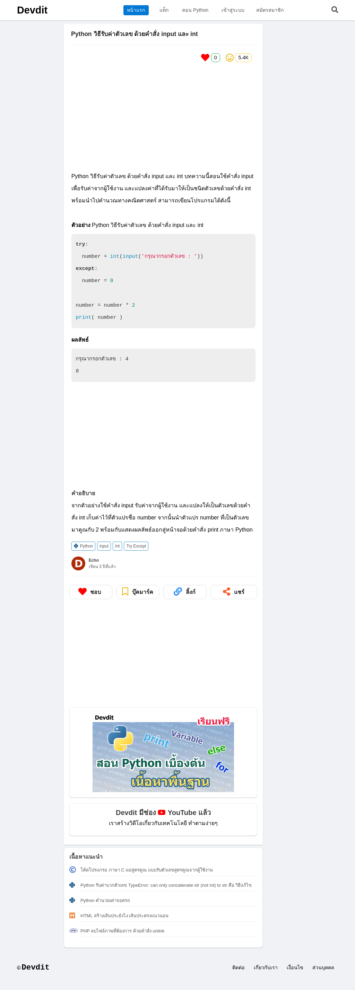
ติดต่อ (238, 967)
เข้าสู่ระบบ (233, 10)
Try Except (136, 546)
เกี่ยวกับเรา (266, 967)
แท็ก (164, 10)
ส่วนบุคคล (323, 967)
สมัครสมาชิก (270, 10)
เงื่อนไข (295, 967)
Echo (94, 560)
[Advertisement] (163, 116)
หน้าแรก (136, 10)
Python (83, 546)
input (104, 546)
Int (117, 546)
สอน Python (195, 10)
